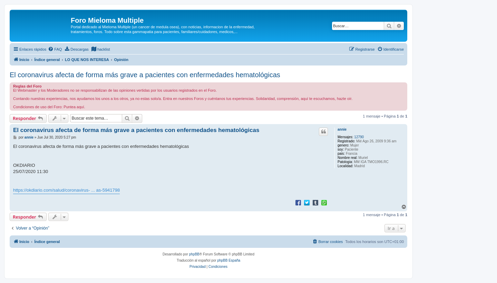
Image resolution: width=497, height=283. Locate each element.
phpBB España (228, 260)
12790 (359, 137)
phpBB (194, 254)
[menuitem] (55, 49)
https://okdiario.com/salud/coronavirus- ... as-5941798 (66, 190)
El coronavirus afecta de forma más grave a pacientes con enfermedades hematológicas (145, 75)
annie (342, 129)
